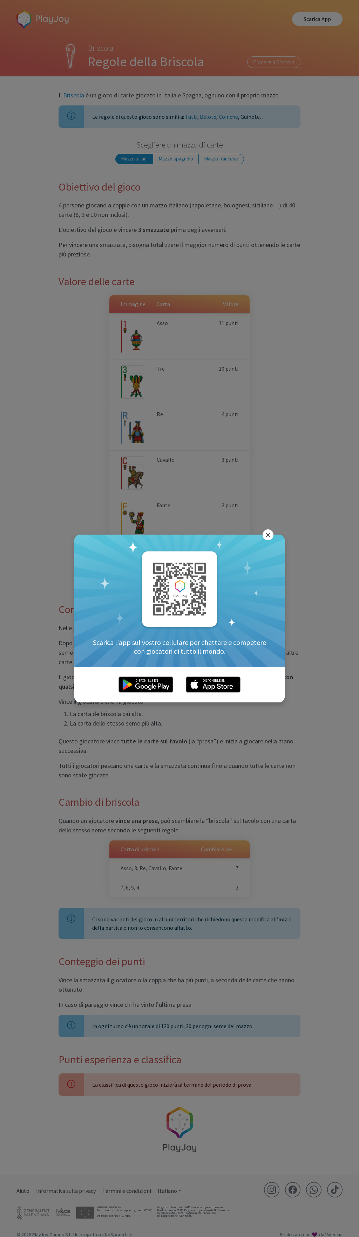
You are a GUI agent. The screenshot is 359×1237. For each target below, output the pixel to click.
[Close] (268, 535)
